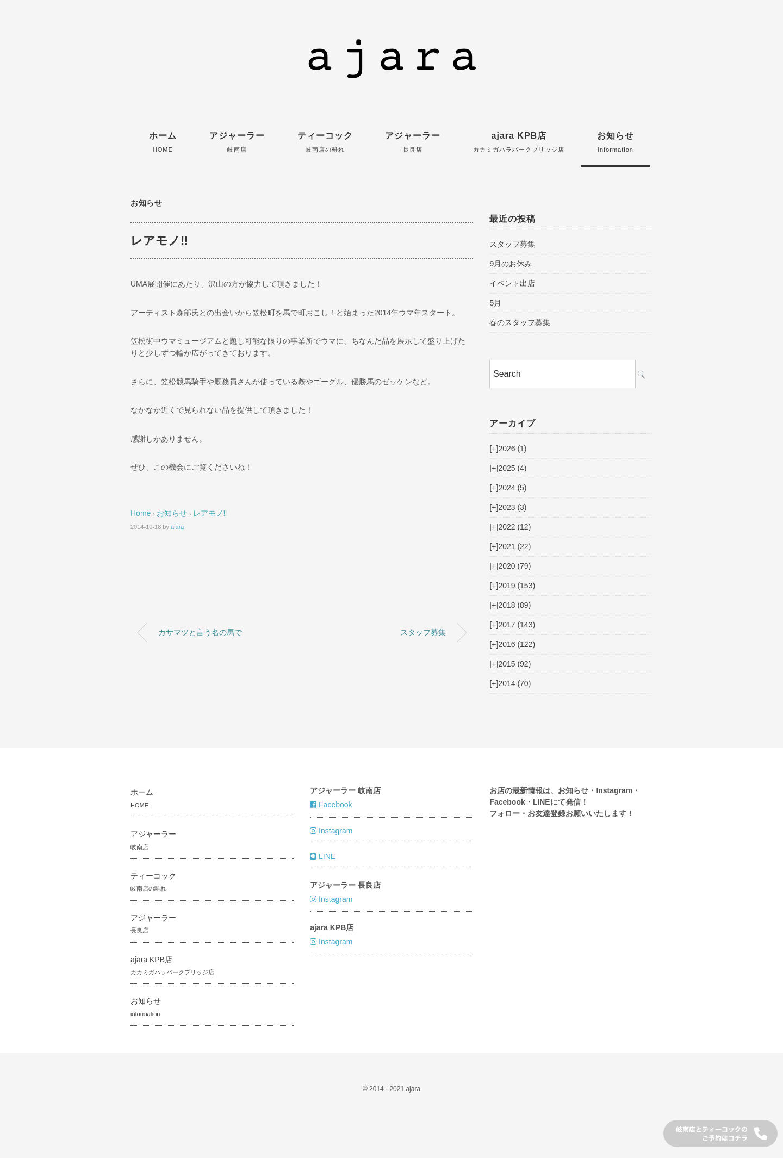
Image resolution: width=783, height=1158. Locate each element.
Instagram (331, 830)
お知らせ (615, 142)
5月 (495, 302)
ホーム (163, 142)
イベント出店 (512, 283)
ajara (177, 527)
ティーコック (325, 142)
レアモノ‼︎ (210, 513)
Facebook (331, 804)
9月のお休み (510, 263)
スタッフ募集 (423, 632)
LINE (322, 856)
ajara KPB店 (518, 142)
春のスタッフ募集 (519, 322)
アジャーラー (237, 142)
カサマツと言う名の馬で (200, 632)
